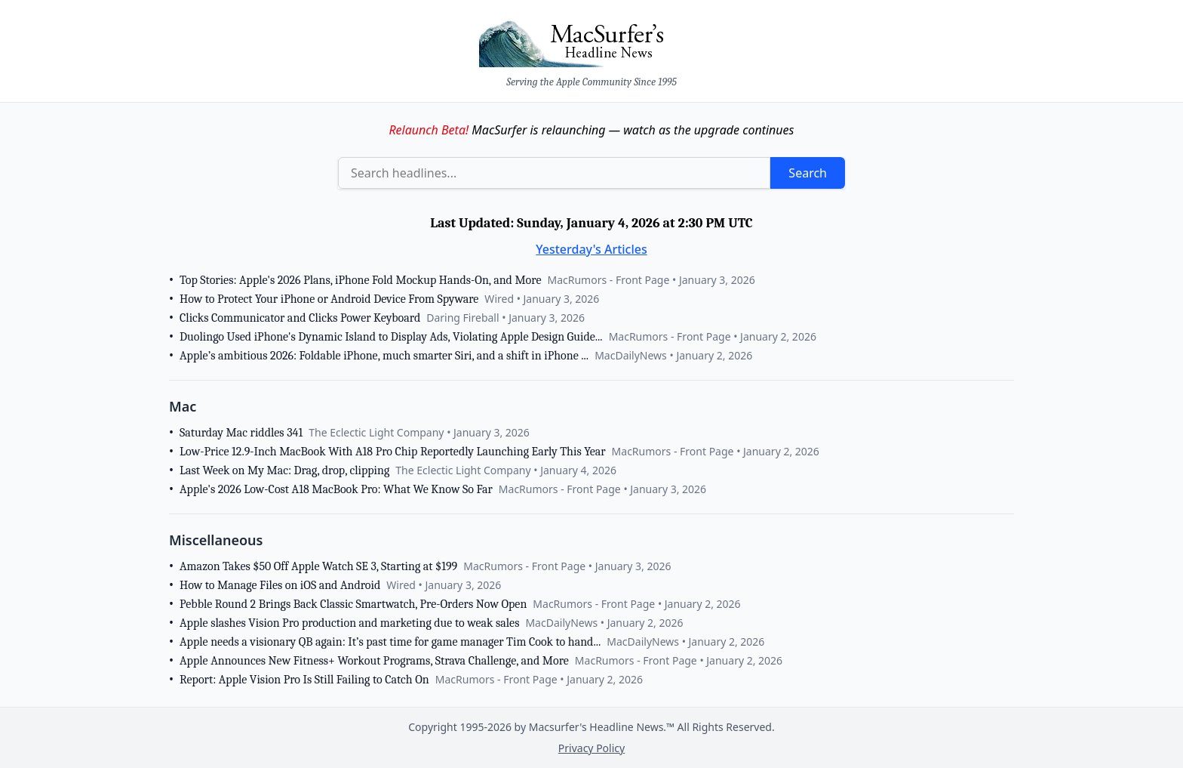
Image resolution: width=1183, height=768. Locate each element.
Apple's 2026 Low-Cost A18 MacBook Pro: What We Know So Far (336, 489)
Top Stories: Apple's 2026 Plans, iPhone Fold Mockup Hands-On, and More (360, 280)
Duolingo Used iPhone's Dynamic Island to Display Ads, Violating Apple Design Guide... (391, 337)
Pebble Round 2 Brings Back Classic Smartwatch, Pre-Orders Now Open (353, 604)
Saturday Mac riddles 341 (241, 433)
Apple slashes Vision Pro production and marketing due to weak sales (349, 623)
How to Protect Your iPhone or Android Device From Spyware (329, 299)
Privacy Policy (591, 748)
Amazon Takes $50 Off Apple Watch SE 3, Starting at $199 (318, 566)
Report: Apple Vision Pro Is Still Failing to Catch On (304, 679)
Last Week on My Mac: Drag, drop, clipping (284, 470)
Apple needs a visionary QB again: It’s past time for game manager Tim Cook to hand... (390, 642)
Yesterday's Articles (591, 249)
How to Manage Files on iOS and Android (280, 585)
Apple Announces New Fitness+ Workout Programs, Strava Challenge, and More (374, 661)
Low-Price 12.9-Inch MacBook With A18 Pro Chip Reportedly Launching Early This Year (393, 451)
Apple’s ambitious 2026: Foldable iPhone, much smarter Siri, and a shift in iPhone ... (384, 355)
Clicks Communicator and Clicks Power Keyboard (300, 318)
